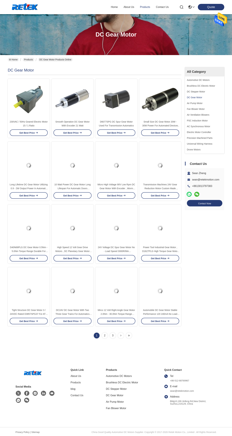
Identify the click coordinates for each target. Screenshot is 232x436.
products (145, 7)
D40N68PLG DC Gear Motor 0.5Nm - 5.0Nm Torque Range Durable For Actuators (28, 251)
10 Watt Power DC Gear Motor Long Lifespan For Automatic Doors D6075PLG (72, 188)
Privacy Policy (22, 432)
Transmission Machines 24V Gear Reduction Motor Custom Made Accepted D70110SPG (160, 188)
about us (129, 7)
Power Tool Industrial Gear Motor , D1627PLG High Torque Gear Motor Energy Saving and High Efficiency (160, 251)
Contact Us (77, 395)
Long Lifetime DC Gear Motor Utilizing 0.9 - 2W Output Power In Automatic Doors (29, 188)
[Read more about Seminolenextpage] (121, 335)
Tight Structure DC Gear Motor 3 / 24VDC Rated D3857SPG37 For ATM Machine (28, 314)
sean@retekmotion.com (205, 179)
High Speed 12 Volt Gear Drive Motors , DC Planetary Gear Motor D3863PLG (72, 251)
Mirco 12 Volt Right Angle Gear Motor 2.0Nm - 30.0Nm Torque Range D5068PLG (116, 314)
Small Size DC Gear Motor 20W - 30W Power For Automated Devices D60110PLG (160, 125)
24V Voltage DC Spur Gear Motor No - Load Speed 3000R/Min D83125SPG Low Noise (116, 251)
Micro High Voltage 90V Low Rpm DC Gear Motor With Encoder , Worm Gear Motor (116, 188)
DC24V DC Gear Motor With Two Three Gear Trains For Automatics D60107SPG (73, 314)
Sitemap (35, 432)
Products (28, 59)
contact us (162, 7)
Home (114, 7)
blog (73, 389)
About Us (76, 376)
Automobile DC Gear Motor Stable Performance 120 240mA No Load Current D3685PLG (160, 314)
